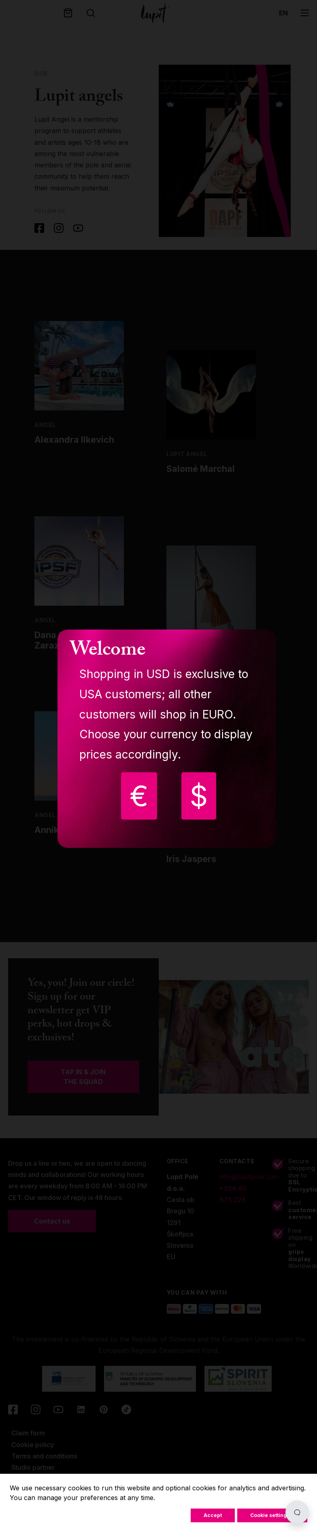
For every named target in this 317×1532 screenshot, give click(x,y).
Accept (213, 1515)
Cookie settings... (272, 1515)
